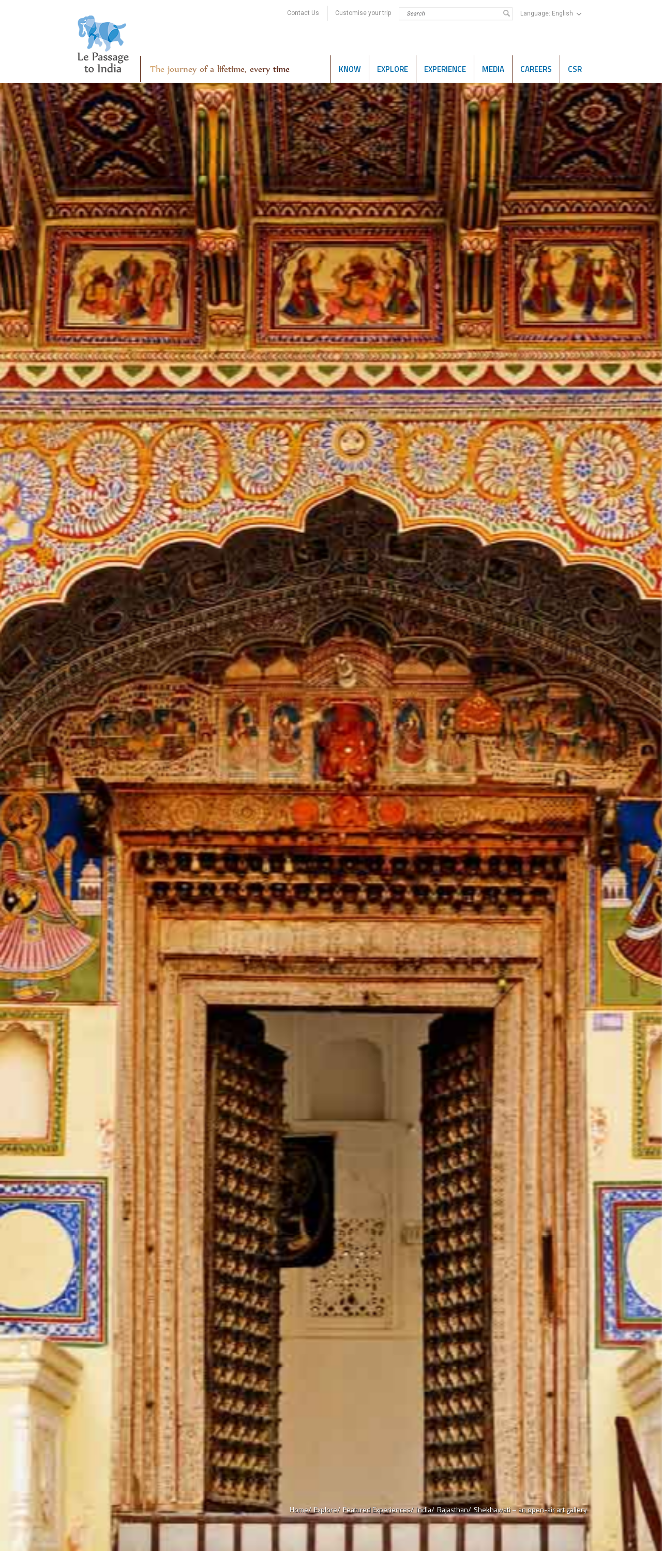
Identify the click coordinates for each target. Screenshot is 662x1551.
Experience (445, 69)
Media (493, 69)
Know (350, 69)
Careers (536, 69)
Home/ (300, 1509)
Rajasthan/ (454, 1509)
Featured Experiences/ (378, 1509)
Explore (392, 69)
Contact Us (303, 13)
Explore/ (327, 1509)
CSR (575, 69)
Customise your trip (363, 13)
